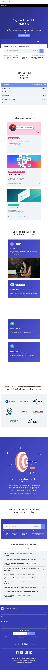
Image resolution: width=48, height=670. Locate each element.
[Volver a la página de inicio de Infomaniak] (7, 1)
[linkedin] (26, 652)
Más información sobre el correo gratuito (24, 150)
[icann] (18, 644)
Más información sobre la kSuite (24, 183)
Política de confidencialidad (28, 660)
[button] (24, 554)
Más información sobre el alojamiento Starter (24, 217)
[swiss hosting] (32, 644)
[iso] (26, 644)
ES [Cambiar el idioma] (25, 666)
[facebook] (17, 652)
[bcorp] (14, 644)
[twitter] (21, 652)
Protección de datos (17, 660)
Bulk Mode (35, 50)
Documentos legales (25, 658)
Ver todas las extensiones (38, 55)
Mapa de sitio (19, 662)
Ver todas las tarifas (24, 35)
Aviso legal (33, 658)
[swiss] (22, 644)
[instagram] (31, 652)
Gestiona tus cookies (27, 662)
